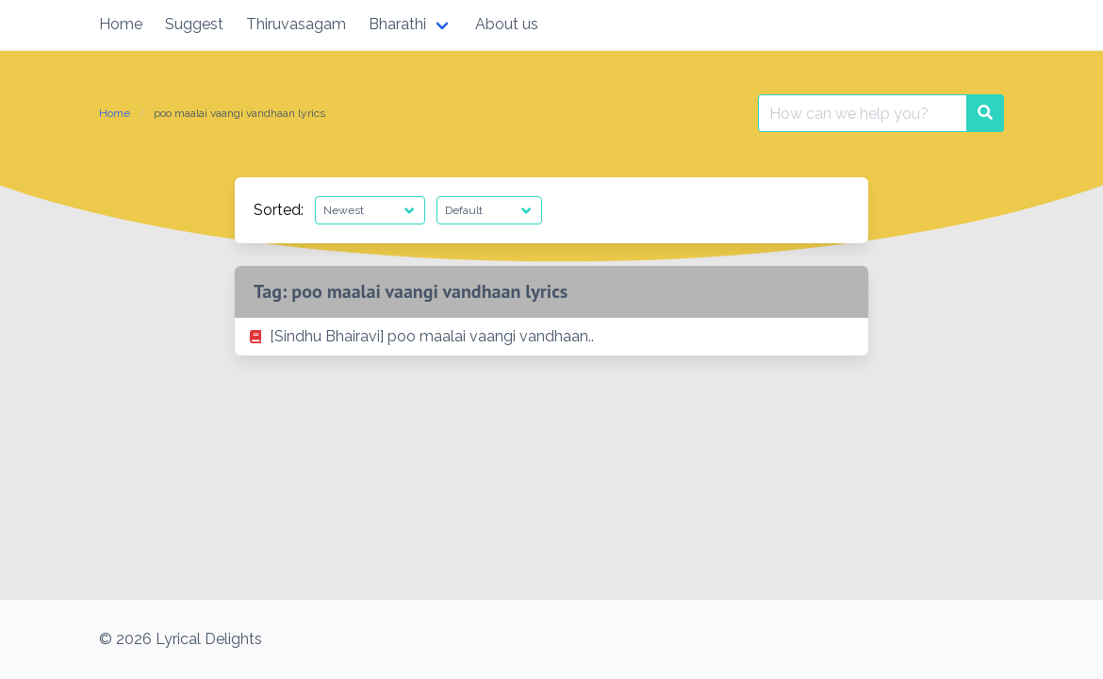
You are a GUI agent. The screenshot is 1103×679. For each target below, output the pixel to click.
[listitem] (551, 337)
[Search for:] (862, 113)
